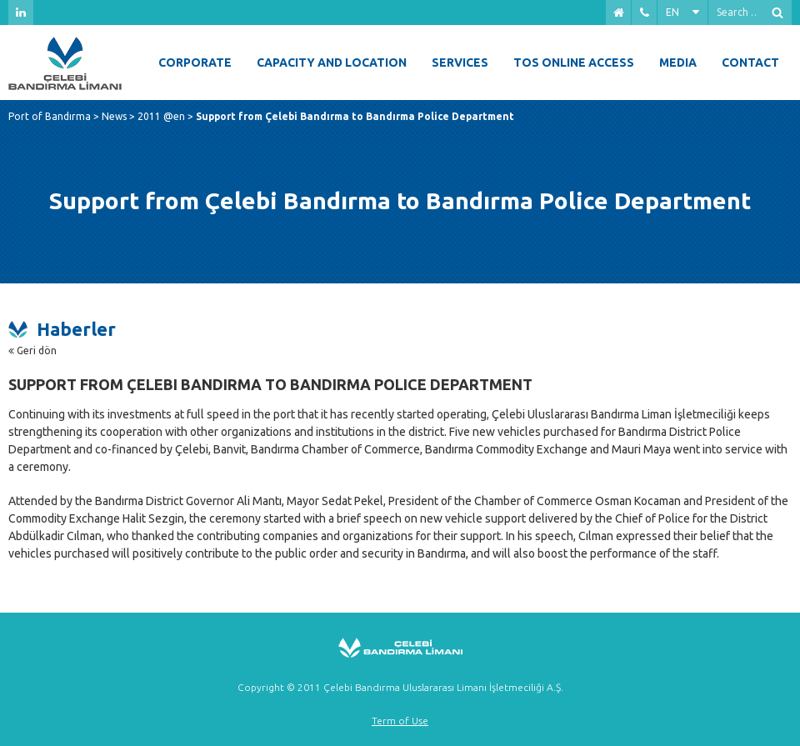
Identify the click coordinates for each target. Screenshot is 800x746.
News (114, 116)
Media (678, 62)
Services (460, 62)
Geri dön (32, 350)
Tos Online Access (573, 62)
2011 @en (161, 116)
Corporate (195, 62)
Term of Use (400, 720)
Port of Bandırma (49, 116)
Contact (750, 62)
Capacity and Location (332, 62)
